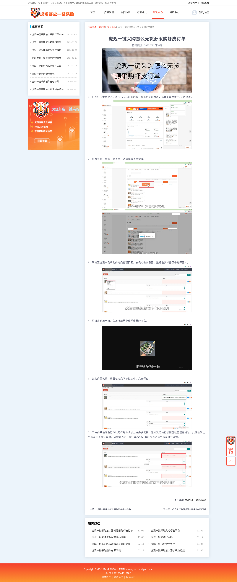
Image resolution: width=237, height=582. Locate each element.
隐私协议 (118, 577)
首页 (92, 12)
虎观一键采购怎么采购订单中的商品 (48, 34)
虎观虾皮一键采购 (96, 27)
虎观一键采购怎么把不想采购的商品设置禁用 (48, 42)
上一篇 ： (109, 509)
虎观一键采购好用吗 (162, 537)
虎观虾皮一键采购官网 (195, 499)
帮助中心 (158, 12)
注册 (206, 12)
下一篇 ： (184, 509)
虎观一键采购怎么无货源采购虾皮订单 (112, 530)
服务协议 (106, 577)
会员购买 (125, 12)
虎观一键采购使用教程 (43, 73)
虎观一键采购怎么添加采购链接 (168, 550)
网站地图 (130, 577)
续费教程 (205, 2)
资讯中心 (174, 12)
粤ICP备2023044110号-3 (118, 573)
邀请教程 (192, 2)
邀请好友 (142, 12)
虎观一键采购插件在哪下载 (45, 81)
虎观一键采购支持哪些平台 (165, 530)
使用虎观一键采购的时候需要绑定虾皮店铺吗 (48, 57)
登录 (201, 12)
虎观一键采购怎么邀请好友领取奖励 (48, 89)
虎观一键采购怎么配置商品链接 (109, 537)
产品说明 (109, 12)
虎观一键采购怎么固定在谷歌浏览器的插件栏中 (48, 65)
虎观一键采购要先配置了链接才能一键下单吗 (48, 50)
